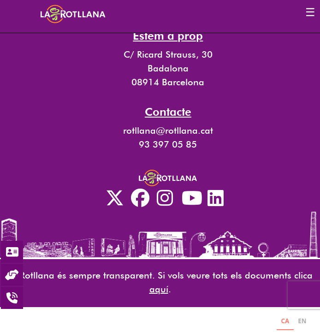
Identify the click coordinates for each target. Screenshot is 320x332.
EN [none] (302, 321)
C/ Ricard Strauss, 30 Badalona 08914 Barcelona (168, 68)
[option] (302, 322)
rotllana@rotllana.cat (168, 130)
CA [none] (285, 321)
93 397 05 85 (168, 144)
